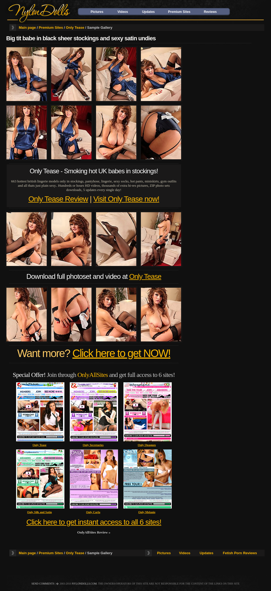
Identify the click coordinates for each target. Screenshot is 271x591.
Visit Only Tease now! (126, 199)
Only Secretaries (93, 444)
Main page (27, 28)
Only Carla (93, 512)
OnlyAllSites (92, 374)
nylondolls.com (84, 583)
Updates (148, 12)
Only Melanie (146, 512)
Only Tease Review (58, 199)
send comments (42, 583)
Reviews (210, 12)
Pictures (97, 12)
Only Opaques (147, 444)
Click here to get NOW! (121, 353)
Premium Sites (179, 12)
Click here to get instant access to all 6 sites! (93, 522)
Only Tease (75, 28)
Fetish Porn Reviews (240, 553)
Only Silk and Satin (39, 512)
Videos (123, 12)
